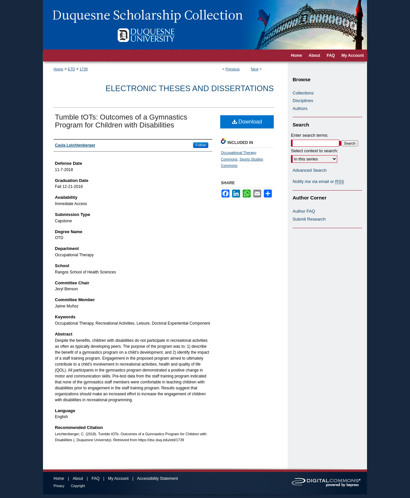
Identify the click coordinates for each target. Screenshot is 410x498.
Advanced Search (310, 170)
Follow (200, 145)
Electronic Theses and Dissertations (189, 88)
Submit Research (309, 219)
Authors (300, 108)
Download (247, 121)
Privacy (59, 486)
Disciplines (303, 100)
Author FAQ (304, 211)
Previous (233, 69)
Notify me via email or (318, 181)
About (78, 478)
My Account (118, 478)
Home (58, 69)
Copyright (78, 486)
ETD (71, 69)
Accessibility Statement (157, 478)
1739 (84, 69)
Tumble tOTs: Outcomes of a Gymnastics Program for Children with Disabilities (121, 121)
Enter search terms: (309, 135)
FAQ (96, 478)
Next (255, 69)
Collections (303, 92)
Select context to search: (314, 150)
